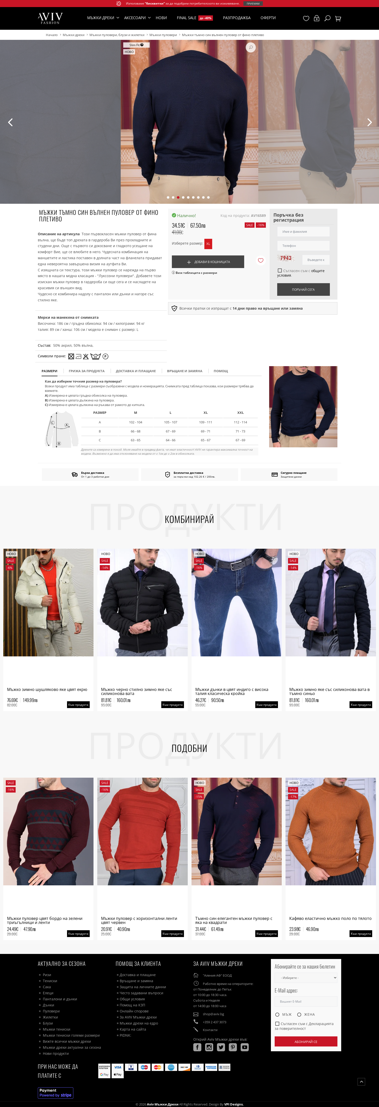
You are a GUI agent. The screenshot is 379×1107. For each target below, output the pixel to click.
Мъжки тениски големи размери (71, 1035)
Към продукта (78, 705)
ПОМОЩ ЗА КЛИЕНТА (138, 963)
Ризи (47, 974)
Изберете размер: (187, 243)
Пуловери (51, 1011)
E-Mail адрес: (286, 990)
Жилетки (50, 1017)
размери (49, 371)
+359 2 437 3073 (214, 1022)
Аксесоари (135, 17)
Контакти (210, 1030)
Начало (52, 35)
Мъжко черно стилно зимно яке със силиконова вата (136, 691)
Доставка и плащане (138, 974)
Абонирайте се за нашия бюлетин (305, 966)
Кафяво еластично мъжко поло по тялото (330, 918)
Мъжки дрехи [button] (100, 17)
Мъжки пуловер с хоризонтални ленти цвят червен (139, 920)
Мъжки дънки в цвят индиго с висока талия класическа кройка (231, 691)
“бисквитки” (155, 3)
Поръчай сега (303, 289)
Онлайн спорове (134, 1011)
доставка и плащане (136, 371)
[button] (168, 197)
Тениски (50, 980)
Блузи (48, 1023)
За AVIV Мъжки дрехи (138, 1017)
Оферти (268, 17)
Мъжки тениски (56, 1029)
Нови (161, 17)
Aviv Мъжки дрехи (162, 1104)
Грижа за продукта (87, 371)
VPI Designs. (234, 1104)
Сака (47, 986)
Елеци (48, 993)
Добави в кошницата (208, 262)
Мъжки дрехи (73, 35)
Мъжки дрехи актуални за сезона (72, 1047)
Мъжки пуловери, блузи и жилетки (116, 35)
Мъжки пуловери (163, 35)
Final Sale (195, 18)
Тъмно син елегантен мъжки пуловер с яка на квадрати (233, 920)
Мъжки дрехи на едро (139, 1023)
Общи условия (132, 999)
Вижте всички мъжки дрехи (67, 1041)
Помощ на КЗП (132, 1005)
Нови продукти (56, 1053)
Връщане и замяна (184, 371)
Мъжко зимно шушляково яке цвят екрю (47, 689)
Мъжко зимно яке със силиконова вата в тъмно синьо (329, 691)
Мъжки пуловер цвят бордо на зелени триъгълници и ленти (44, 920)
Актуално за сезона (62, 963)
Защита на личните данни (143, 986)
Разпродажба (236, 17)
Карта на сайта (133, 1029)
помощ (221, 371)
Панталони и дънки (60, 999)
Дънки (48, 1005)
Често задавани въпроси (141, 993)
